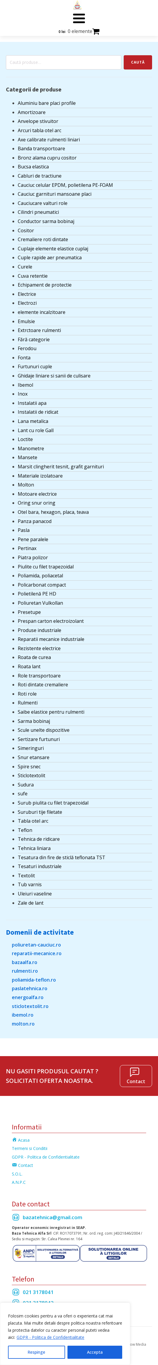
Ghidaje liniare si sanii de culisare (54, 375)
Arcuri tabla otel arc (39, 130)
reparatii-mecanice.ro (37, 953)
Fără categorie (34, 339)
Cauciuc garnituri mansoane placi (54, 194)
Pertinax (27, 548)
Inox (23, 394)
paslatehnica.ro (29, 988)
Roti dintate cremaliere (43, 684)
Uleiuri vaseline (35, 893)
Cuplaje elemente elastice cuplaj (53, 248)
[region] (65, 1334)
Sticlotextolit (31, 775)
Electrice (27, 294)
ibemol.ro (22, 1015)
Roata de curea (34, 657)
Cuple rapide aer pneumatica (50, 257)
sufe (23, 793)
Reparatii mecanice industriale (51, 639)
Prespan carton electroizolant (51, 621)
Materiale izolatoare (40, 476)
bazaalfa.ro (24, 962)
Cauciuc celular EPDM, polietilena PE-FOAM (65, 185)
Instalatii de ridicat (38, 412)
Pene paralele (33, 539)
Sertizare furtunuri (39, 739)
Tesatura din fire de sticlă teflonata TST (61, 857)
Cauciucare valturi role (42, 203)
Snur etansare (33, 757)
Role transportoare (39, 675)
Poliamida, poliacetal (40, 575)
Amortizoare (32, 112)
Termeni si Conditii (29, 1148)
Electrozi (27, 303)
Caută (138, 62)
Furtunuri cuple (35, 366)
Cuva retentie (33, 276)
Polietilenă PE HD (37, 593)
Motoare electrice (37, 494)
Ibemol (25, 385)
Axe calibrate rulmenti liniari (49, 139)
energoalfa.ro (27, 997)
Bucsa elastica (33, 166)
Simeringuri (31, 748)
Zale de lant (30, 903)
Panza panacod (34, 521)
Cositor (26, 230)
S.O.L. (17, 1174)
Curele (25, 266)
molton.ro (23, 1023)
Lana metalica (33, 421)
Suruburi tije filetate (40, 812)
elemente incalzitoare (41, 312)
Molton (26, 484)
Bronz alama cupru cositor (47, 157)
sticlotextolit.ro (30, 1006)
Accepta (95, 1352)
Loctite (25, 439)
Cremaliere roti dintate (43, 239)
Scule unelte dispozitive (44, 730)
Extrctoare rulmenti (39, 330)
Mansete (27, 457)
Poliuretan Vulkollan (40, 603)
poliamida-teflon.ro (34, 980)
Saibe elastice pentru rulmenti (51, 712)
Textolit (26, 875)
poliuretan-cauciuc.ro (36, 944)
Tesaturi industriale (40, 866)
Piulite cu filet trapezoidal (46, 566)
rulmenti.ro (25, 971)
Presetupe (29, 612)
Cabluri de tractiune (40, 176)
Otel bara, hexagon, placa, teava (53, 512)
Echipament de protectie (45, 285)
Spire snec (29, 766)
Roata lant (29, 666)
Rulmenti (28, 702)
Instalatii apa (32, 403)
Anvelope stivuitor (38, 121)
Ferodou (27, 348)
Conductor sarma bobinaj (46, 221)
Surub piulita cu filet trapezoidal (53, 803)
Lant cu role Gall (36, 430)
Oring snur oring (36, 503)
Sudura (26, 784)
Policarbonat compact (42, 585)
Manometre (31, 448)
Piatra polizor (33, 557)
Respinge (36, 1352)
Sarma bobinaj (34, 721)
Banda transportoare (41, 148)
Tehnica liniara (34, 848)
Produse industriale (39, 630)
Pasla (24, 530)
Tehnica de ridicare (39, 839)
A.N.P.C (19, 1182)
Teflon (25, 830)
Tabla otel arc (33, 821)
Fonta (24, 357)
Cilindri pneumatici (38, 212)
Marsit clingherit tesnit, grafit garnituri (61, 466)
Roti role (27, 694)
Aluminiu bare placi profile (47, 103)
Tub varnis (30, 884)
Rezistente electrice (39, 648)
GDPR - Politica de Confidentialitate (50, 1337)
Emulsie (26, 321)
